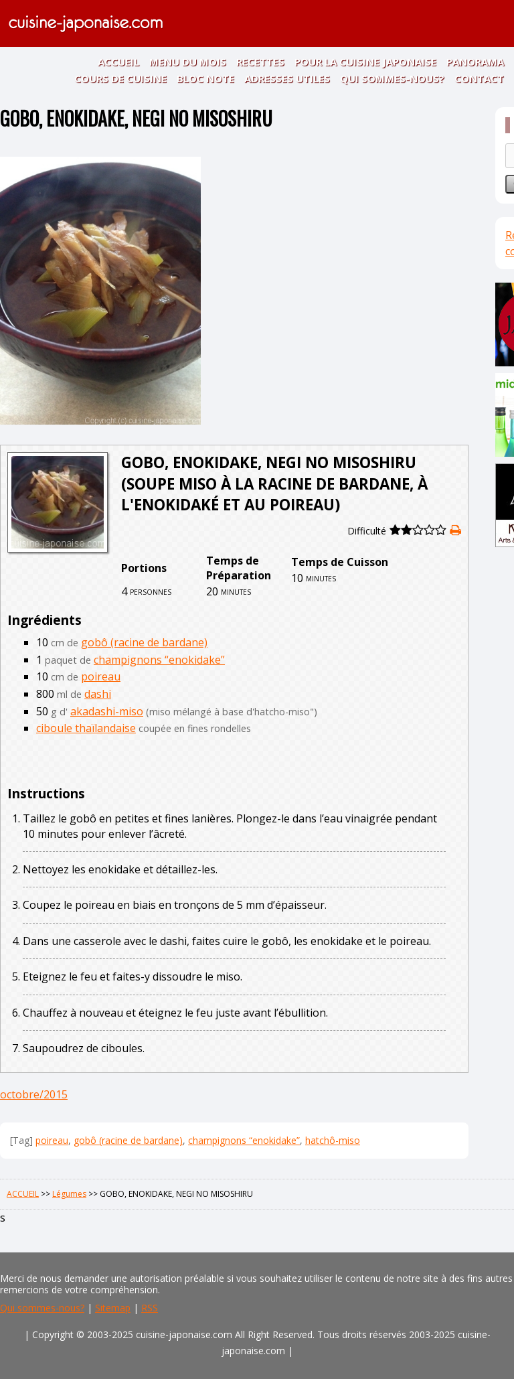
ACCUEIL (118, 61)
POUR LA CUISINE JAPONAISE (365, 61)
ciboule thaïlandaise (86, 728)
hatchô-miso (332, 1140)
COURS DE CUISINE (120, 78)
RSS (149, 1307)
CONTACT (479, 78)
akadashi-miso (106, 711)
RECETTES (260, 61)
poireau (100, 676)
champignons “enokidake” (159, 659)
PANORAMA (475, 61)
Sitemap (113, 1307)
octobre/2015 (34, 1094)
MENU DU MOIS (187, 61)
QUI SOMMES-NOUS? (392, 78)
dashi (97, 693)
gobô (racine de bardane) (144, 642)
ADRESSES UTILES (287, 78)
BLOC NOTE (205, 78)
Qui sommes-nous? (42, 1307)
